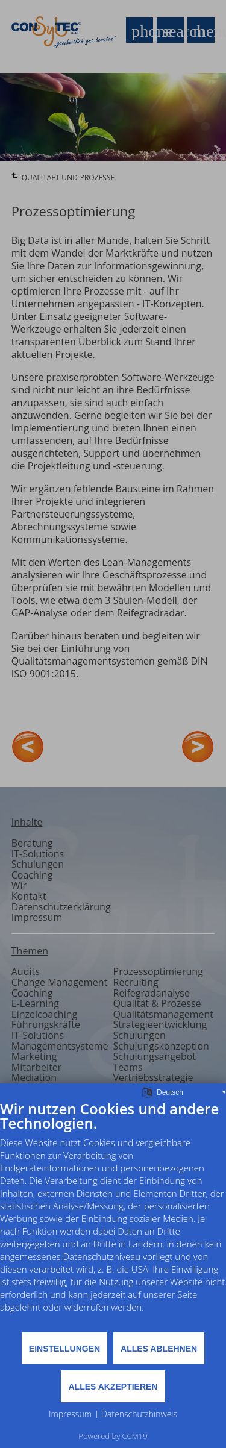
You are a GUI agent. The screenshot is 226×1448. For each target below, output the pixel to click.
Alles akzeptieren (112, 1386)
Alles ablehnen (159, 1348)
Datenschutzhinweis (139, 1414)
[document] (113, 1215)
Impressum (70, 1414)
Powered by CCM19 (112, 1436)
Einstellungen (64, 1348)
